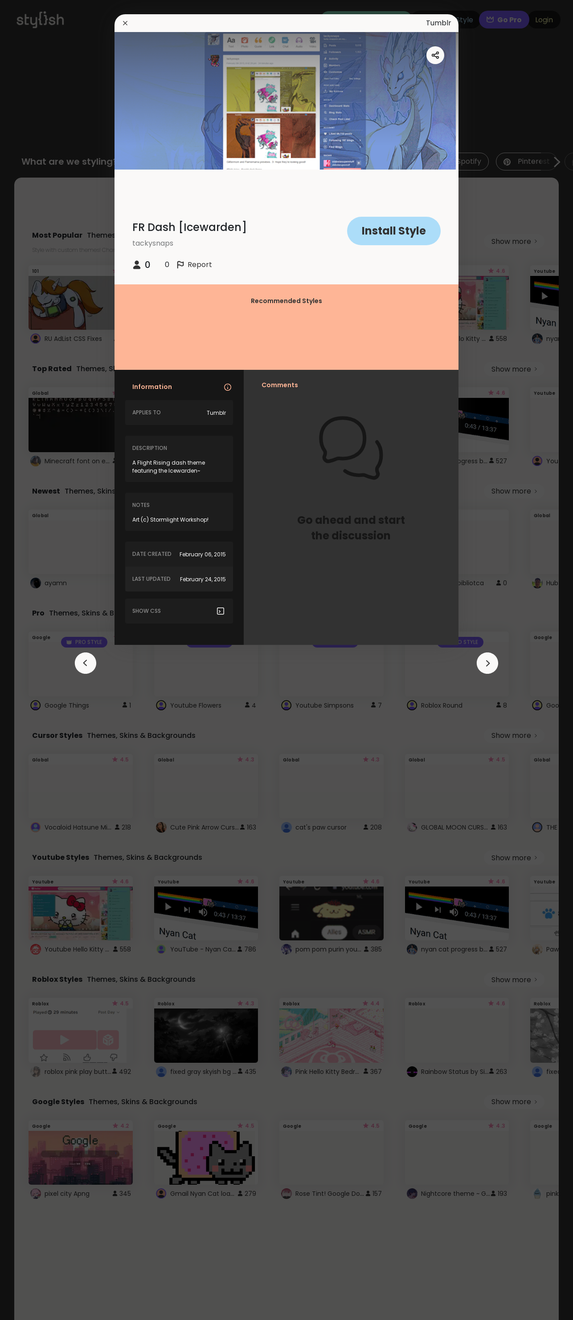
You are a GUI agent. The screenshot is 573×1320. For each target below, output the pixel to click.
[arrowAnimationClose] (85, 663)
